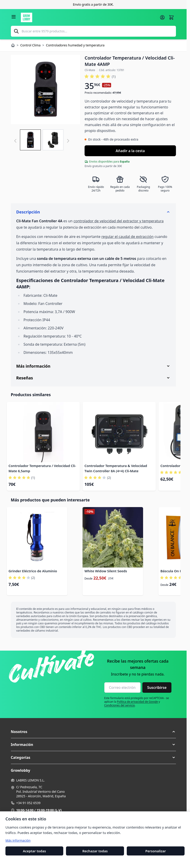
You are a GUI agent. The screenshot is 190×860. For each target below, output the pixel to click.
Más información (18, 840)
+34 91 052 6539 (28, 803)
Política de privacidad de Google (137, 702)
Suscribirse (156, 687)
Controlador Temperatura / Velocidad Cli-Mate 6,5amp (42, 468)
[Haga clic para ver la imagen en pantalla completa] (45, 89)
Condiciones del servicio (119, 705)
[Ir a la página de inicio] (89, 17)
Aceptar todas (34, 850)
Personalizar (155, 850)
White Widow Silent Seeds (105, 571)
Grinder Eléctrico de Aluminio (33, 571)
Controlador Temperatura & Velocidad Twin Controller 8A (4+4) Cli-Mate (115, 468)
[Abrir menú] (13, 16)
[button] (100, 76)
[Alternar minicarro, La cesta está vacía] (171, 17)
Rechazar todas (95, 850)
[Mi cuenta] (162, 17)
